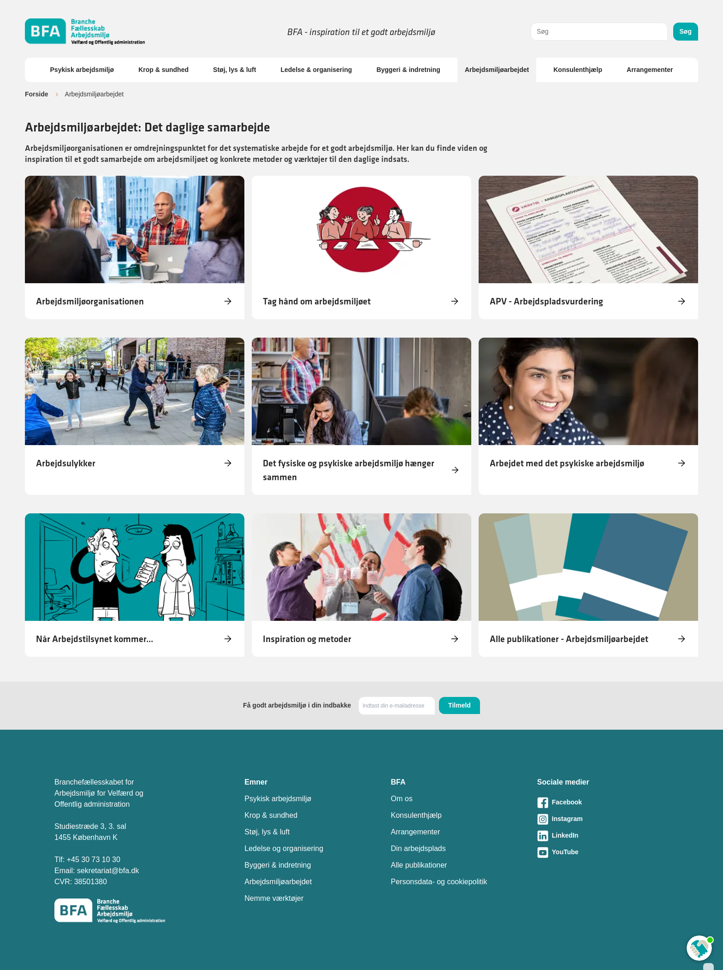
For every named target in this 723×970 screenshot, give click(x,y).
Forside (36, 94)
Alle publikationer (419, 865)
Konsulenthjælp (577, 69)
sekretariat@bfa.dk (108, 871)
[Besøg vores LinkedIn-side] (603, 835)
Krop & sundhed (163, 69)
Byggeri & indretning (408, 69)
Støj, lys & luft (234, 69)
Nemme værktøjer (273, 898)
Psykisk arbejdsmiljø (82, 69)
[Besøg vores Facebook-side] (603, 802)
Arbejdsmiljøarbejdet (497, 69)
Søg (686, 31)
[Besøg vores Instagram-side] (603, 819)
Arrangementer (650, 69)
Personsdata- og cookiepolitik (439, 882)
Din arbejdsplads (418, 848)
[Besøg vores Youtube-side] (603, 852)
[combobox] (599, 32)
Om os (402, 799)
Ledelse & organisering (316, 69)
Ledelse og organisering (283, 848)
